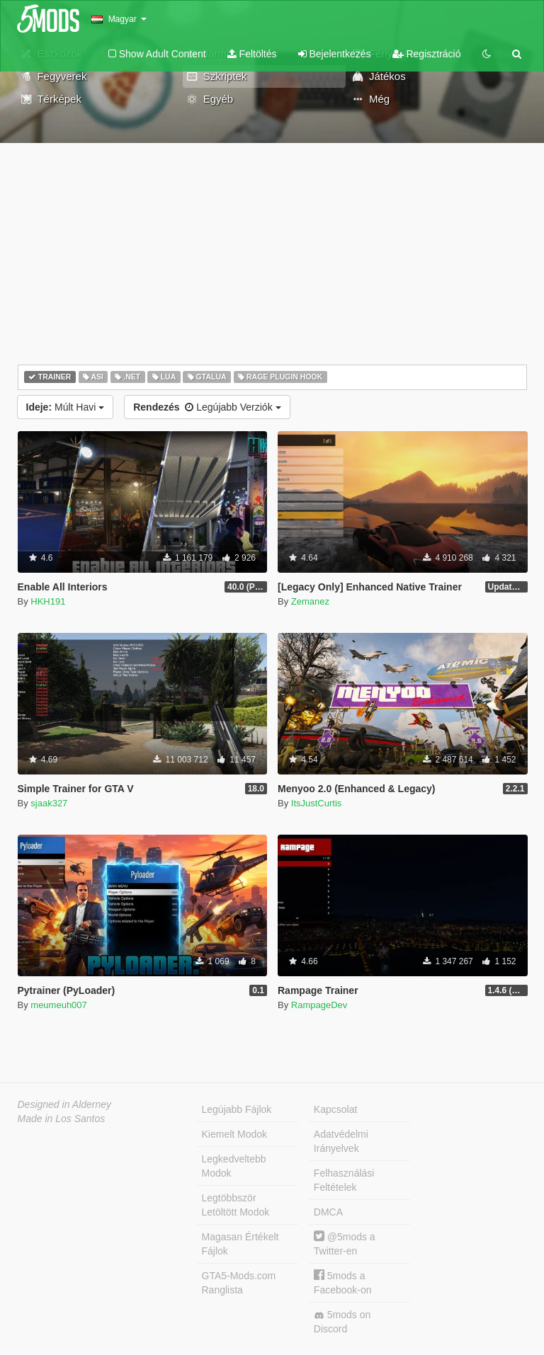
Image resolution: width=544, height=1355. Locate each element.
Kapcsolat (335, 1109)
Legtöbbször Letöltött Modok (236, 1205)
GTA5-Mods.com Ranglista (239, 1283)
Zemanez (310, 601)
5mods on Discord (342, 1321)
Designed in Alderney (65, 1104)
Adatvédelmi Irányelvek (341, 1141)
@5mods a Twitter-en (344, 1243)
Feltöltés (252, 53)
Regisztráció (426, 53)
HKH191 (47, 601)
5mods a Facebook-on (343, 1282)
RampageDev (319, 1005)
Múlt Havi (65, 407)
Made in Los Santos (62, 1118)
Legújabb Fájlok (237, 1109)
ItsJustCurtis (316, 803)
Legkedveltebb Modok (234, 1166)
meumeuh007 (58, 1005)
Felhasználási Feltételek (344, 1180)
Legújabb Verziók (206, 407)
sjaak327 (48, 803)
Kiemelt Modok (235, 1134)
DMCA (328, 1212)
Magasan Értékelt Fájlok (240, 1244)
